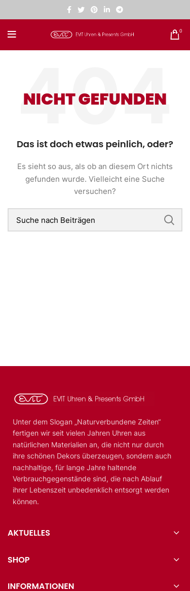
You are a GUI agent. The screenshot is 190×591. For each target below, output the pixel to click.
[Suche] (95, 220)
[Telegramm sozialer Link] (119, 9)
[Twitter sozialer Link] (81, 9)
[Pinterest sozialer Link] (94, 9)
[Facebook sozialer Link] (69, 9)
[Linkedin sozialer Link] (107, 9)
